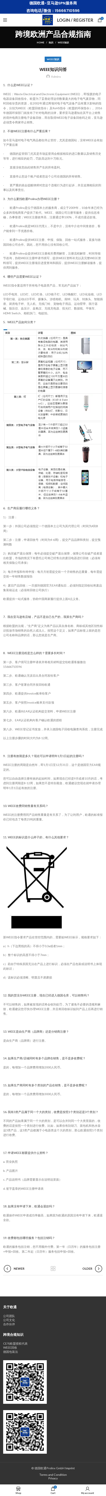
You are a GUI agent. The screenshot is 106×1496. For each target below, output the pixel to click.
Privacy (53, 1478)
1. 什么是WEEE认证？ (18, 85)
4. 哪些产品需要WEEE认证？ (22, 276)
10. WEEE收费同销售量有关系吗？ (25, 806)
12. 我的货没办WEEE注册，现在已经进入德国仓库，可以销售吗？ (46, 995)
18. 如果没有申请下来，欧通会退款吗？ (29, 1206)
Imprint (70, 1468)
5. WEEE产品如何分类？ (19, 322)
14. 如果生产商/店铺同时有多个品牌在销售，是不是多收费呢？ (44, 1058)
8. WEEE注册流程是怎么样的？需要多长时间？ (34, 653)
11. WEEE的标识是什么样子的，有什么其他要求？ (36, 837)
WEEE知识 (63, 42)
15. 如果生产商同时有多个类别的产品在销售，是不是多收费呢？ (45, 1085)
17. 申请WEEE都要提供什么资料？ (25, 1153)
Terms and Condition (53, 1474)
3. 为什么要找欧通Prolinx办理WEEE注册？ (31, 199)
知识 (51, 42)
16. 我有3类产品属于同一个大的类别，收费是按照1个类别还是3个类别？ (50, 1112)
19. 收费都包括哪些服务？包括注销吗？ (29, 1238)
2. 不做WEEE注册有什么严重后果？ (27, 131)
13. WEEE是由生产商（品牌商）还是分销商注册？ (36, 1031)
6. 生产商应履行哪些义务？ (21, 508)
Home (40, 42)
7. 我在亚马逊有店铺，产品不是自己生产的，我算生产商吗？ (43, 617)
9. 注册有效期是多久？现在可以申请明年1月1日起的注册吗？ (44, 756)
